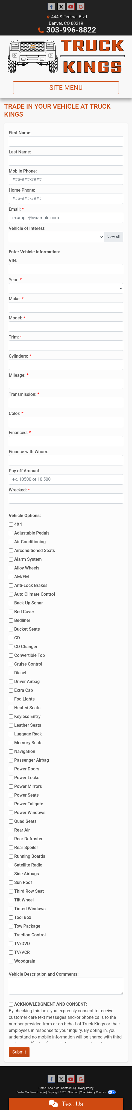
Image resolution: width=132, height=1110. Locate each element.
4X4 (18, 524)
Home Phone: (22, 190)
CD (17, 637)
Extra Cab (23, 690)
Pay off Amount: (24, 470)
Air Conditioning (30, 541)
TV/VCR (22, 952)
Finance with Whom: (28, 451)
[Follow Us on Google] (80, 7)
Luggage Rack (28, 734)
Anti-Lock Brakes (31, 585)
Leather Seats (27, 725)
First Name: (20, 132)
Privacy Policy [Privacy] (85, 1088)
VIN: (13, 260)
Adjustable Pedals (31, 533)
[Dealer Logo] (66, 56)
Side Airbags (26, 873)
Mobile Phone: (23, 171)
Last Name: (20, 152)
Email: (15, 209)
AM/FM (21, 576)
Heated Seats (27, 707)
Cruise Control (28, 664)
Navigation (24, 751)
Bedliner (22, 620)
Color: (14, 413)
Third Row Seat (29, 891)
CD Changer (25, 646)
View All (113, 237)
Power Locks (26, 777)
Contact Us (68, 1088)
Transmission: (22, 394)
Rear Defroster (28, 838)
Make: (15, 298)
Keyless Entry (27, 716)
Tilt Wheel (24, 900)
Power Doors (26, 768)
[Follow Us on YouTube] (71, 7)
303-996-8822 (71, 29)
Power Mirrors (28, 786)
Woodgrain (24, 961)
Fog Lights (24, 699)
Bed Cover (24, 611)
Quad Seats (25, 821)
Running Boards (29, 856)
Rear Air (22, 830)
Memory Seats (28, 742)
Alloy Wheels (26, 568)
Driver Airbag (27, 681)
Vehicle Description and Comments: (43, 974)
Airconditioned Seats (34, 550)
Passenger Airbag (31, 760)
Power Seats (26, 795)
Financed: (18, 432)
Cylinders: (18, 356)
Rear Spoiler (26, 847)
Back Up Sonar (28, 603)
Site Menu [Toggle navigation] (66, 87)
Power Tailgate (28, 803)
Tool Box (22, 917)
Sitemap (73, 1092)
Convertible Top (29, 655)
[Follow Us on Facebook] (51, 7)
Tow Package (27, 926)
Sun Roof (23, 882)
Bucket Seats (27, 629)
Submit (19, 1052)
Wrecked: (18, 489)
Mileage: (17, 375)
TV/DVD (22, 943)
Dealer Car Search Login (31, 1092)
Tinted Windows (30, 908)
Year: (14, 279)
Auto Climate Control (34, 594)
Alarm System (28, 559)
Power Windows (30, 812)
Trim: (14, 337)
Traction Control (30, 934)
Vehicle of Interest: (27, 228)
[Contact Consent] (11, 1004)
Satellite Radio (28, 865)
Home (42, 1088)
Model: (15, 317)
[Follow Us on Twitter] (61, 7)
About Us (53, 1088)
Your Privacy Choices (98, 1092)
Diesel (20, 672)
